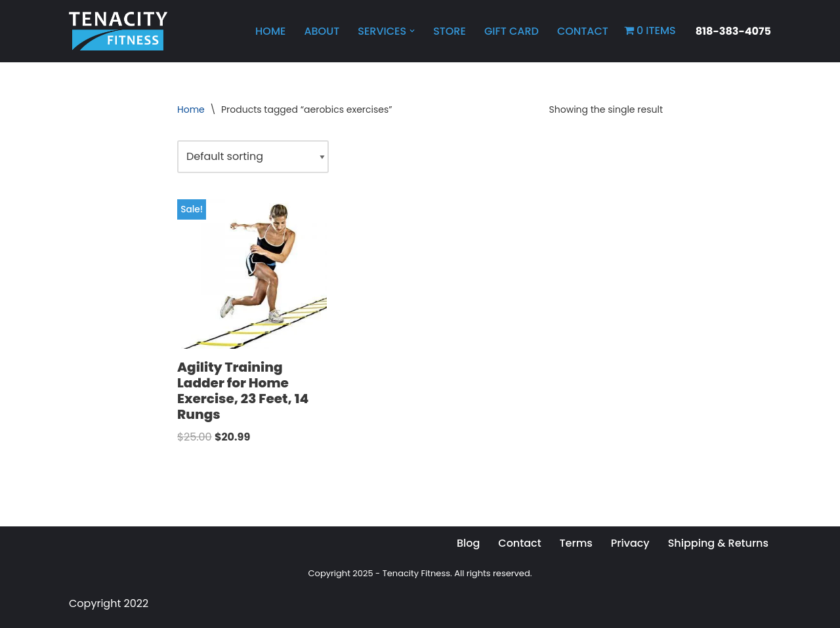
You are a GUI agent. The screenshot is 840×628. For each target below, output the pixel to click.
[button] (412, 30)
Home (270, 31)
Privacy (630, 543)
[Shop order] (253, 156)
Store (449, 31)
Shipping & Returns (718, 543)
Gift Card (511, 31)
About (321, 31)
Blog (468, 543)
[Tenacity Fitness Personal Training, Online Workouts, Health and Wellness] (118, 31)
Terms (576, 543)
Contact (582, 31)
